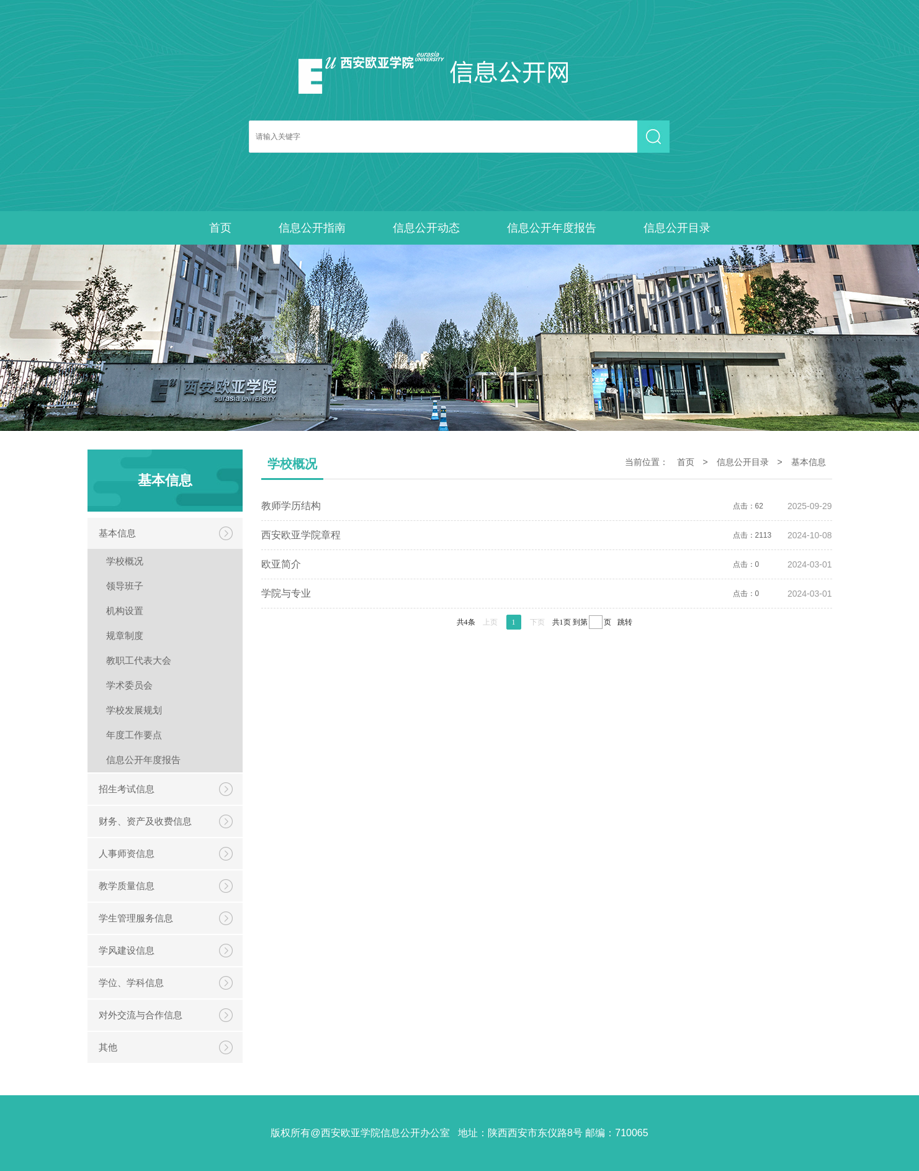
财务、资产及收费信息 (145, 821)
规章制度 (124, 635)
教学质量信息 (127, 885)
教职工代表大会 (138, 660)
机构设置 (124, 610)
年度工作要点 (134, 735)
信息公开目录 (677, 228)
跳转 (624, 622)
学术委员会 (129, 685)
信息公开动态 (426, 228)
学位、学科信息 (131, 982)
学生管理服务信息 (136, 918)
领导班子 (124, 586)
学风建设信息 (127, 950)
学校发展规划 (134, 710)
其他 (108, 1047)
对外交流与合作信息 (140, 1015)
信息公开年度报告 (551, 228)
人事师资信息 (127, 853)
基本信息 (117, 533)
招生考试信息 (127, 789)
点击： (546, 506)
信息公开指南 (312, 228)
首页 (220, 228)
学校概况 (124, 561)
